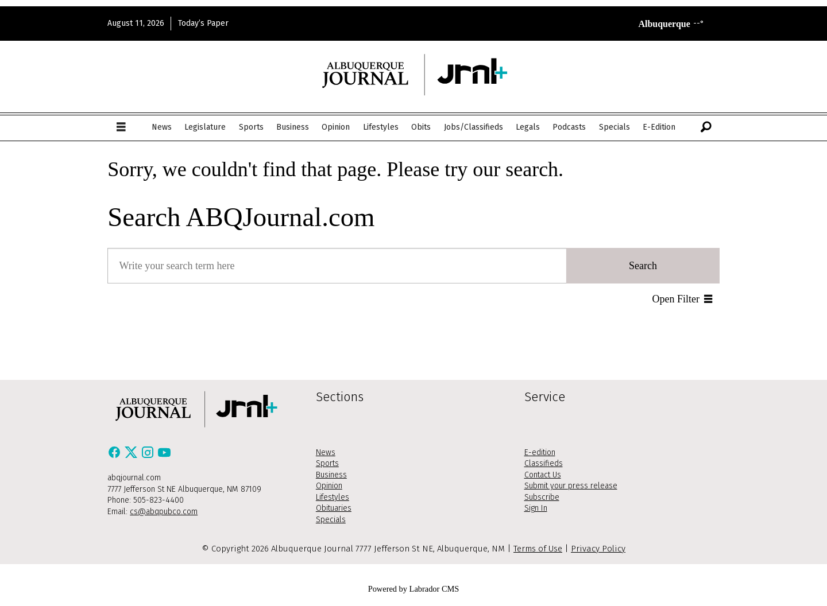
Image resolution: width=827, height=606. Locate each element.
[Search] (706, 127)
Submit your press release (570, 486)
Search (643, 265)
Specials (614, 127)
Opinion (336, 127)
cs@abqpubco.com (164, 511)
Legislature (205, 127)
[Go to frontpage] (413, 74)
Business (292, 127)
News (162, 127)
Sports (251, 127)
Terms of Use (537, 548)
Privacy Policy (598, 548)
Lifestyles (381, 127)
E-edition (539, 452)
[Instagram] (149, 455)
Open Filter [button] (676, 299)
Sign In (535, 508)
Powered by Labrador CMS (413, 588)
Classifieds (543, 463)
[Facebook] (115, 455)
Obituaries (333, 508)
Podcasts (569, 127)
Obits (421, 127)
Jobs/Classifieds (473, 127)
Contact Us (542, 475)
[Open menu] (121, 127)
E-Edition (659, 127)
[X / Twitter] (132, 455)
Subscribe (541, 497)
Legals (528, 127)
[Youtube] (164, 455)
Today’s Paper (203, 23)
